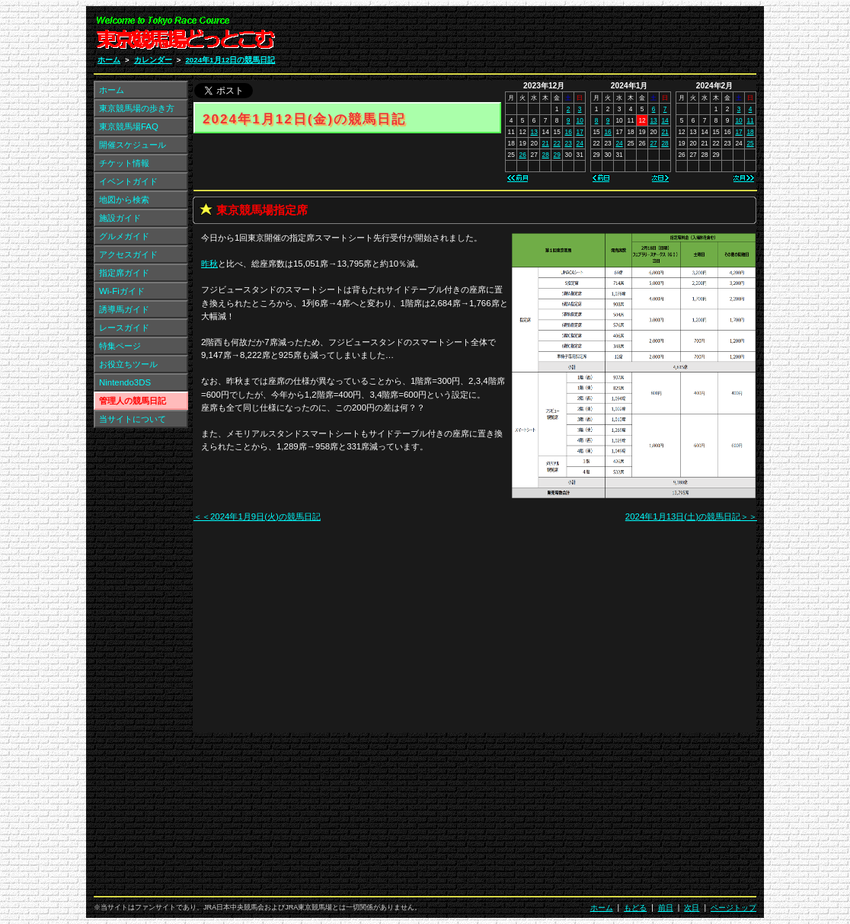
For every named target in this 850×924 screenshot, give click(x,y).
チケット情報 (124, 163)
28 (545, 154)
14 (664, 120)
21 (545, 143)
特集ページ (120, 345)
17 (580, 132)
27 (653, 143)
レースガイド (124, 327)
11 (749, 120)
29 (557, 154)
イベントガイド (128, 181)
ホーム (108, 60)
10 (580, 120)
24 (580, 143)
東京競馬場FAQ (128, 126)
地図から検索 (124, 199)
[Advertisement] (574, 36)
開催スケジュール (132, 144)
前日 (665, 907)
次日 (691, 907)
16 (568, 132)
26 (522, 154)
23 (568, 143)
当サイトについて (132, 419)
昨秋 (209, 263)
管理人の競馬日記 (132, 400)
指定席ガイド (124, 272)
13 (534, 132)
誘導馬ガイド (124, 309)
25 (749, 143)
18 (749, 132)
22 (557, 143)
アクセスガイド (128, 254)
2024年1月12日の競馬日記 (230, 60)
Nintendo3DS (125, 382)
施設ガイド (120, 217)
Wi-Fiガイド (122, 291)
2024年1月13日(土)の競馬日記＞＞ (691, 516)
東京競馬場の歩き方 (136, 108)
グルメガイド (124, 236)
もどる (635, 907)
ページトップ (733, 907)
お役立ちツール (128, 364)
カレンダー (153, 60)
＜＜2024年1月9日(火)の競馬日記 (257, 516)
